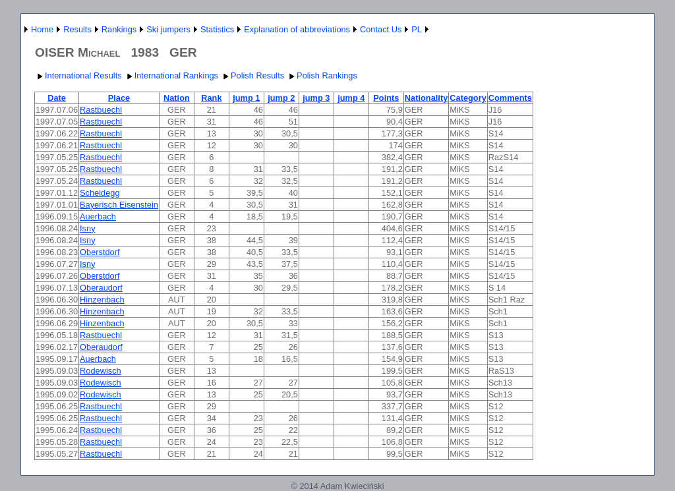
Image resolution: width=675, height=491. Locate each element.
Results (77, 29)
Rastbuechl (101, 110)
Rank (211, 98)
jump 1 (246, 98)
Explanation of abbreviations (297, 29)
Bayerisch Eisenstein (119, 205)
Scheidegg (99, 193)
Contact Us (380, 29)
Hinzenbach (102, 299)
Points (386, 98)
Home (42, 29)
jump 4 (351, 98)
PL (416, 29)
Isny (87, 228)
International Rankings (171, 75)
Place (119, 98)
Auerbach (98, 216)
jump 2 (281, 98)
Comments (510, 98)
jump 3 (316, 98)
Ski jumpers (168, 29)
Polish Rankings (321, 75)
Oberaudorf (101, 288)
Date (56, 98)
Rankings (119, 29)
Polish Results (252, 75)
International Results (78, 75)
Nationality (426, 98)
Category (468, 98)
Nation (176, 98)
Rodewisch (100, 371)
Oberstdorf (99, 252)
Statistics (217, 29)
